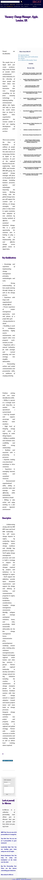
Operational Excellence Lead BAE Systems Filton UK (32, 111)
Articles (1, 6)
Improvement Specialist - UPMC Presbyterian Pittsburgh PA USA (32, 86)
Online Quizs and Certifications (29, 57)
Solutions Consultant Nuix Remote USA (32, 129)
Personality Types (17, 6)
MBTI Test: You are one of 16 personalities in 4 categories (9, 833)
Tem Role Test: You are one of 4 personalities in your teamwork (9, 841)
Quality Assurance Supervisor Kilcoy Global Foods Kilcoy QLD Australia (32, 174)
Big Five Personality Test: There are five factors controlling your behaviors (9, 868)
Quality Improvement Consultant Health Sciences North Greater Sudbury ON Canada (32, 105)
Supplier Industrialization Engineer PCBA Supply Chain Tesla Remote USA (32, 80)
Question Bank (6, 4)
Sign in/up (34, 6)
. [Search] (21, 2)
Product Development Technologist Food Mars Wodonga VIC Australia (32, 168)
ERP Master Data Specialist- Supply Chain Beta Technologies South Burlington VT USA (32, 74)
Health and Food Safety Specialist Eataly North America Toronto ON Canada (32, 155)
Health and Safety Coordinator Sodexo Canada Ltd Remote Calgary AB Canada (32, 162)
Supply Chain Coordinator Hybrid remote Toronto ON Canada (32, 99)
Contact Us (26, 6)
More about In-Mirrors (7, 875)
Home (1, 4)
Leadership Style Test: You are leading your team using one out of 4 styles (9, 849)
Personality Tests (10, 6)
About (22, 6)
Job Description (26, 4)
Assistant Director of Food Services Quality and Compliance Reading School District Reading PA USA (32, 148)
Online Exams (12, 4)
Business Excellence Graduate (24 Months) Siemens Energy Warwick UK (32, 118)
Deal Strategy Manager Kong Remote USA (32, 134)
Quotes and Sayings (37, 4)
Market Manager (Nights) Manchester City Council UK (32, 124)
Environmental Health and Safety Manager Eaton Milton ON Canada (32, 92)
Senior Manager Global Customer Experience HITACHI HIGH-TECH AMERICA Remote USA (32, 141)
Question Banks (24, 55)
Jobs (5, 6)
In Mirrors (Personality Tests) (28, 60)
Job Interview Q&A (19, 4)
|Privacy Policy (24, 878)
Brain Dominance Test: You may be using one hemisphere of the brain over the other (9, 859)
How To (31, 4)
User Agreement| (19, 878)
